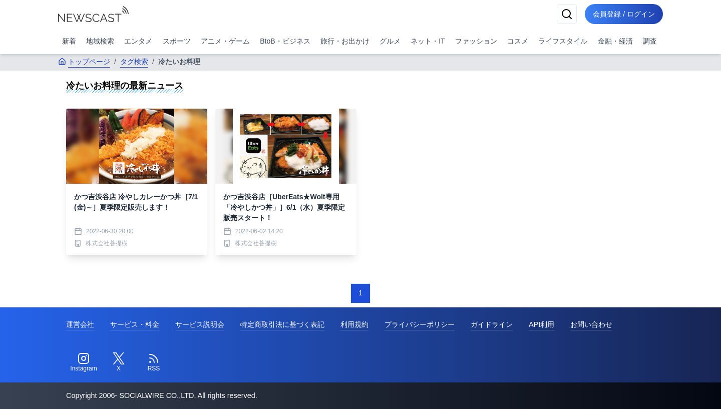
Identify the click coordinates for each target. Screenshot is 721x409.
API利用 (541, 324)
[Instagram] (83, 362)
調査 (650, 41)
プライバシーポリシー (420, 324)
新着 (69, 41)
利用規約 (354, 324)
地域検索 (100, 41)
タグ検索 (134, 62)
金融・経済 (615, 41)
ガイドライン (492, 324)
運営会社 (80, 324)
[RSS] (153, 362)
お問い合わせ (591, 324)
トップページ (84, 62)
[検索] (567, 14)
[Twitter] (118, 362)
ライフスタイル (562, 41)
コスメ (517, 41)
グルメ (390, 41)
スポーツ (177, 41)
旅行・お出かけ (345, 41)
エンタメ (138, 41)
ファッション (476, 41)
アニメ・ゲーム (225, 41)
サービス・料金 (134, 324)
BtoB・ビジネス (285, 41)
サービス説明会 (199, 324)
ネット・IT (428, 41)
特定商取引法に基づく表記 (282, 324)
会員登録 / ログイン (624, 14)
